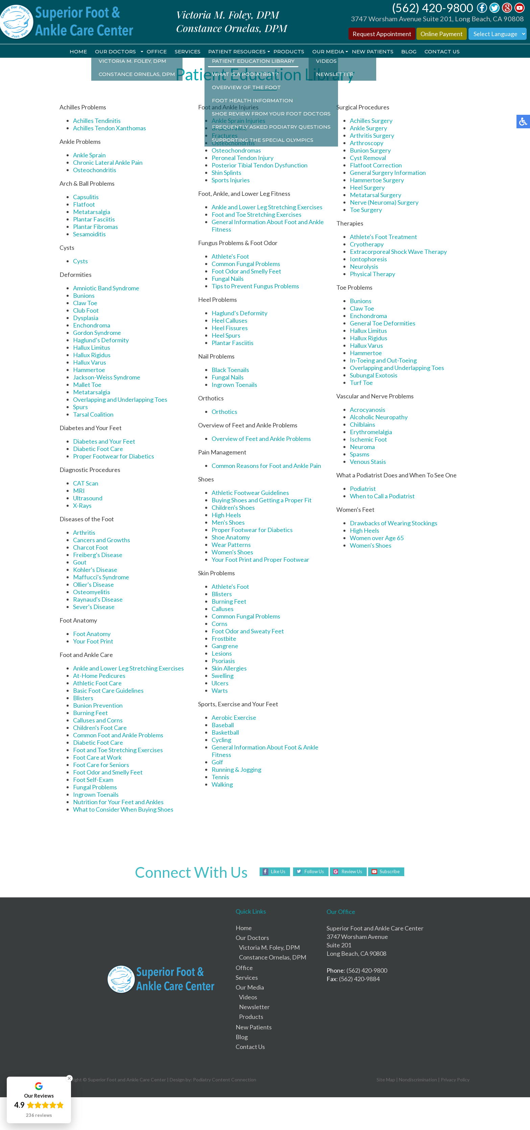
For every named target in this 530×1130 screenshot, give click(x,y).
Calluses (223, 609)
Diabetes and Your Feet (104, 441)
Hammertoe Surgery (377, 180)
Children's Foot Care (100, 728)
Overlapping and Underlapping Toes (120, 399)
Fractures (225, 135)
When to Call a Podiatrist (382, 496)
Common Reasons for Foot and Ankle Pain (266, 466)
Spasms (359, 454)
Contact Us (445, 52)
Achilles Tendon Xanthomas (109, 128)
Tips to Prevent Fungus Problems (255, 286)
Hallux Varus (89, 362)
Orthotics (224, 412)
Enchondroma (91, 325)
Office (154, 52)
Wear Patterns (231, 545)
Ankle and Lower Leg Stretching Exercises (128, 668)
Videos (248, 997)
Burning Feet (90, 713)
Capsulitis (86, 197)
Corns (219, 624)
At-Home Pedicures (99, 676)
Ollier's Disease (93, 584)
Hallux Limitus (91, 347)
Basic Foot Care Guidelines (108, 690)
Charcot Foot (90, 547)
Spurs (80, 407)
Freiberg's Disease (97, 555)
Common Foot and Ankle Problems (118, 735)
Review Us (352, 872)
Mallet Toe (87, 385)
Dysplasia (85, 318)
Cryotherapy (367, 244)
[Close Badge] (69, 1078)
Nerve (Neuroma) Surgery (384, 202)
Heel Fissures (230, 328)
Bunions (84, 295)
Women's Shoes (232, 552)
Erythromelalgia (371, 432)
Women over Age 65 (377, 538)
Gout (80, 562)
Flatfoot (84, 204)
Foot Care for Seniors (101, 765)
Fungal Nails (228, 279)
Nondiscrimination (418, 1080)
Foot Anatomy (92, 634)
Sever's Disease (94, 607)
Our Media (329, 52)
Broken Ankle (229, 128)
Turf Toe (361, 383)
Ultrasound (87, 498)
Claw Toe (85, 303)
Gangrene (225, 646)
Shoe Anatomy (231, 537)
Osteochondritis (94, 170)
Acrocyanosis (367, 410)
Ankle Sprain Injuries (238, 121)
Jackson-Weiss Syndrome (106, 377)
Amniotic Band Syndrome (106, 288)
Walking (222, 784)
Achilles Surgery (371, 121)
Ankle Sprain (89, 155)
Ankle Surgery (368, 128)
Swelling (223, 676)
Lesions (222, 653)
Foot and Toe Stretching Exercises (118, 750)
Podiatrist (363, 489)
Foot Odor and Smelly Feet (108, 772)
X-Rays (82, 505)
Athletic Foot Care (97, 683)
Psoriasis (223, 661)
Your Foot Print (93, 641)
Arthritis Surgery (372, 135)
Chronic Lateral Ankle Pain (108, 162)
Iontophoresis (368, 259)
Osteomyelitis (91, 592)
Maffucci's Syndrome (101, 577)
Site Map (386, 1080)
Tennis (220, 777)
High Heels (226, 515)
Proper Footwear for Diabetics (113, 456)
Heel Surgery (367, 187)
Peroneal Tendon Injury (242, 158)
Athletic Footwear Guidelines (250, 493)
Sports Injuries (231, 180)
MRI (79, 491)
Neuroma (362, 447)
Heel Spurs (226, 335)
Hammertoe (89, 370)
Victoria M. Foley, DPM (269, 947)
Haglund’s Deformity (101, 340)
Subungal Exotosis (373, 375)
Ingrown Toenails (96, 794)
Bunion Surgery (370, 150)
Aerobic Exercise (234, 717)
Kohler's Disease (95, 570)
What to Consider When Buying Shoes (123, 809)
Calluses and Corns (98, 720)
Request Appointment (382, 33)
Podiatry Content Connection (224, 1080)
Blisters (83, 698)
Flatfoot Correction (376, 165)
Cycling (221, 740)
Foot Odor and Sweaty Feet (248, 631)
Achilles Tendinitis (97, 121)
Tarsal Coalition (93, 414)
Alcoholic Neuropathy (379, 417)
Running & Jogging (236, 769)
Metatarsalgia (91, 212)
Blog (411, 52)
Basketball (225, 732)
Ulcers (220, 683)
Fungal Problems (95, 787)
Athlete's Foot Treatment (383, 237)
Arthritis (84, 532)
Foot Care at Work (97, 757)
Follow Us (312, 872)
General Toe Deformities (382, 323)
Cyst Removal (368, 158)
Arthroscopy (366, 143)
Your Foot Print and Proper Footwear (260, 559)
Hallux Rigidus (92, 355)
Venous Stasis (368, 462)
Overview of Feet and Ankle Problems (261, 439)
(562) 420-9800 (432, 8)
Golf (217, 762)
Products (289, 52)
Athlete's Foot (230, 256)
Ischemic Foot (368, 439)
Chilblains (362, 424)
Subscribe (392, 872)
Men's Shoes (228, 522)
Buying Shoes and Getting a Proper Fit (262, 500)
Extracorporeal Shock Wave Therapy (398, 252)
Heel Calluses (229, 320)
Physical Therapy (372, 274)
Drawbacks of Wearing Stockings (393, 523)
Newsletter (254, 1007)
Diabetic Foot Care (98, 449)
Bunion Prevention (98, 705)
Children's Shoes (233, 507)
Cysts (80, 261)
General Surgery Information (388, 173)
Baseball (223, 725)
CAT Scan (85, 483)
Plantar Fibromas (95, 227)
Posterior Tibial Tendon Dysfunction (260, 165)
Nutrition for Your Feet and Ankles (118, 802)
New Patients (374, 52)
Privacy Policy (455, 1080)
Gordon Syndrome (97, 333)
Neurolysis (364, 266)
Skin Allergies (229, 668)
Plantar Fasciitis (94, 219)
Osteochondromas (236, 150)
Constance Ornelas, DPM (272, 957)
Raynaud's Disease (98, 599)
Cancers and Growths (101, 540)
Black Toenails (230, 370)
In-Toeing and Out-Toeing (383, 360)
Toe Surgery (366, 210)
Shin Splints (226, 173)
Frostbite (224, 638)
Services (186, 52)
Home (74, 52)
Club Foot (86, 310)
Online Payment (441, 33)
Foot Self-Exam (93, 780)
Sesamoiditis (89, 234)
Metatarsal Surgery (375, 195)
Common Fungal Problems (246, 264)
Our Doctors (112, 52)
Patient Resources (236, 52)
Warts (220, 690)
